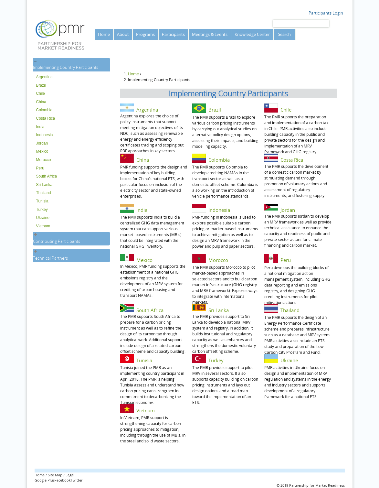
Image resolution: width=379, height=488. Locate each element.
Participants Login (326, 13)
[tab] (71, 64)
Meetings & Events (209, 34)
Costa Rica (45, 118)
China (41, 102)
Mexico (42, 151)
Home (104, 34)
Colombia (44, 110)
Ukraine (42, 217)
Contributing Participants (56, 241)
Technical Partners (50, 258)
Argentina (44, 77)
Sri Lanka (44, 184)
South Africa (46, 176)
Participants (173, 34)
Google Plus (45, 480)
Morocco (43, 159)
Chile (40, 93)
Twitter (76, 480)
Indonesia (44, 135)
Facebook (63, 480)
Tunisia (42, 201)
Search (284, 34)
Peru (40, 168)
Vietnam (43, 226)
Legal (70, 474)
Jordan (42, 143)
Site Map (55, 474)
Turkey (42, 209)
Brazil (41, 85)
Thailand (43, 192)
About (123, 34)
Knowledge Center (252, 34)
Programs (145, 34)
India (40, 127)
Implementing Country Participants (65, 67)
